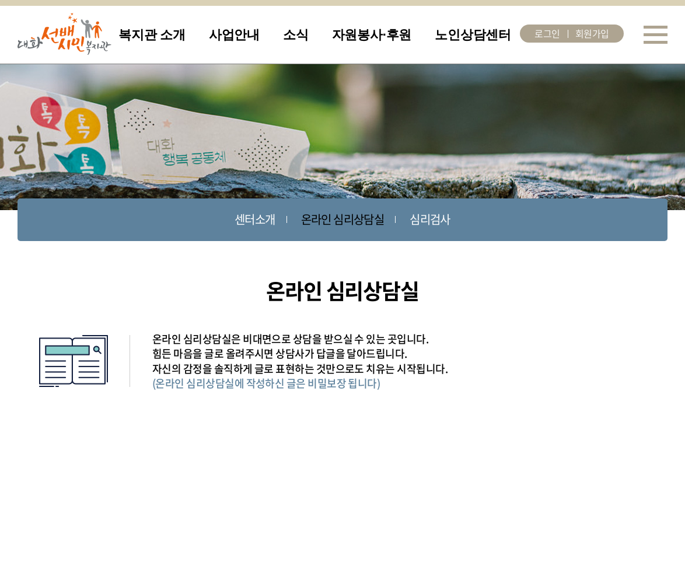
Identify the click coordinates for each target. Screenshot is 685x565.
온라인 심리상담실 (343, 219)
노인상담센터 (473, 34)
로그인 (547, 33)
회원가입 (592, 33)
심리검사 (430, 219)
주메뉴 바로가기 (0, 0)
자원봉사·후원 (372, 34)
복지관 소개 (152, 34)
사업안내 (234, 34)
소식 (296, 34)
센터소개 (255, 219)
